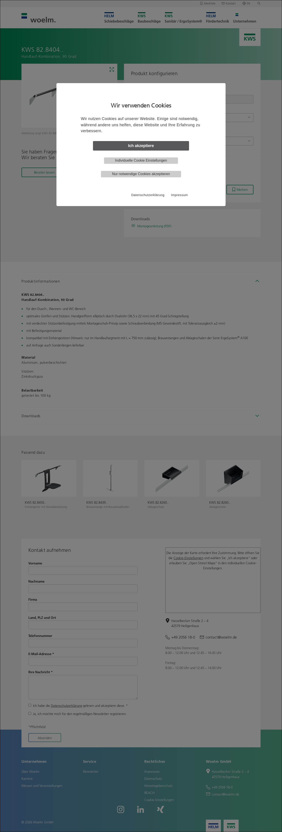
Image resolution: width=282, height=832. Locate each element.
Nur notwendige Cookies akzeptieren (141, 174)
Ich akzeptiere (141, 145)
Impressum (179, 195)
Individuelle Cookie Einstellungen (141, 160)
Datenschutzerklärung (147, 195)
